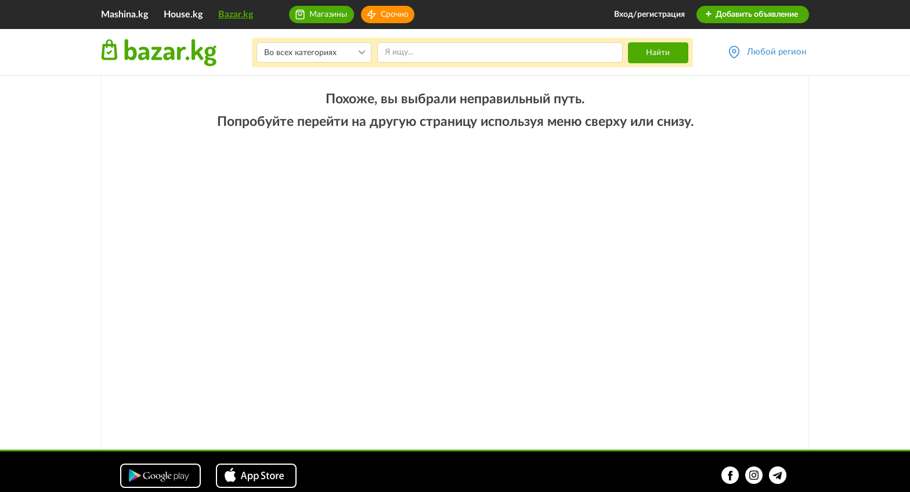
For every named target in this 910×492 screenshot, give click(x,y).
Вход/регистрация (649, 14)
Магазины (328, 14)
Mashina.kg (124, 14)
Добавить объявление (751, 14)
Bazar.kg (235, 14)
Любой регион (776, 52)
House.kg (183, 14)
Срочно (395, 14)
